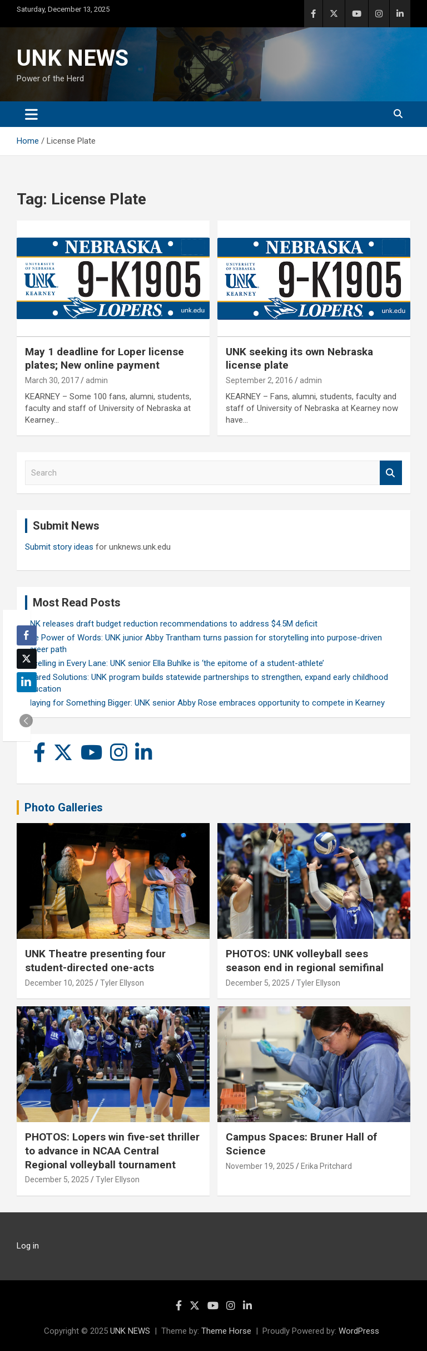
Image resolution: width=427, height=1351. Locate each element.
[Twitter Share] (27, 659)
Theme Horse (226, 1331)
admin (97, 380)
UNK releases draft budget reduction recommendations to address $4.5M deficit (171, 624)
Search (391, 473)
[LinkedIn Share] (27, 682)
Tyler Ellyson (122, 982)
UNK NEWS (72, 58)
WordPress (359, 1331)
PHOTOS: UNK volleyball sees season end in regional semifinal (305, 960)
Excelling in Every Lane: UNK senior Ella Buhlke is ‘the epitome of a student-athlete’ (174, 663)
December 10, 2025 (59, 982)
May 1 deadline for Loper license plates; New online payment (104, 358)
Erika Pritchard (326, 1166)
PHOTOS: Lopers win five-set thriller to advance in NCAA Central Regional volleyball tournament (112, 1150)
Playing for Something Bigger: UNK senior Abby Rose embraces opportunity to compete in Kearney (205, 703)
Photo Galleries (63, 807)
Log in (28, 1246)
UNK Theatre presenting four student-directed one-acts (95, 960)
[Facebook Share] (27, 635)
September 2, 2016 (259, 380)
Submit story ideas (59, 547)
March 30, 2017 (52, 380)
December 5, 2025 (258, 982)
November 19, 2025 (260, 1166)
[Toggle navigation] (31, 114)
